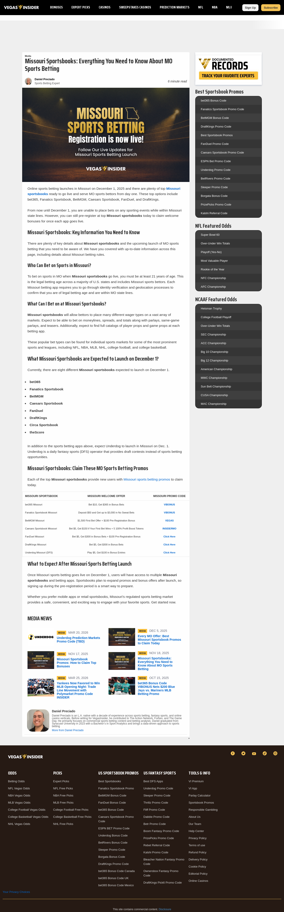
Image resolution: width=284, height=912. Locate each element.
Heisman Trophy (211, 308)
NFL (200, 7)
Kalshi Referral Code (214, 213)
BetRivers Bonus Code (113, 842)
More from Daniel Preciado (68, 730)
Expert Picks (80, 7)
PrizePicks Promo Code (216, 204)
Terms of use (197, 845)
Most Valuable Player (214, 260)
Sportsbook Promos (201, 802)
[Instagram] (276, 753)
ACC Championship (213, 343)
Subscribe (271, 7)
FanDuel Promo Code (215, 144)
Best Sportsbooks (109, 781)
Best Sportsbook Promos (217, 135)
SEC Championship (213, 334)
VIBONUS (169, 504)
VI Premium (196, 781)
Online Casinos (198, 880)
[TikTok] (265, 753)
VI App (193, 788)
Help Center (196, 831)
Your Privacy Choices (16, 892)
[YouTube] (254, 753)
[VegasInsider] (26, 757)
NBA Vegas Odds (19, 795)
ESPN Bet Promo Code (216, 161)
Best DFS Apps (153, 781)
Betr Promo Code (155, 824)
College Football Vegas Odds (26, 809)
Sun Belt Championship (216, 386)
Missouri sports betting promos (147, 479)
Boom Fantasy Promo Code (161, 831)
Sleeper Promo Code (214, 187)
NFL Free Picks (63, 788)
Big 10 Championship (214, 351)
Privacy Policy (198, 838)
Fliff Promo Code (154, 809)
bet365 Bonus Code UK (113, 878)
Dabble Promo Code (157, 816)
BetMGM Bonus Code (215, 118)
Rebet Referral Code (157, 845)
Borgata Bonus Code (214, 196)
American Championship (216, 369)
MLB (229, 7)
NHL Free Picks (63, 824)
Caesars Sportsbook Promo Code (222, 152)
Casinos (104, 7)
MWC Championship (214, 377)
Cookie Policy (197, 866)
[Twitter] (244, 753)
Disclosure (165, 909)
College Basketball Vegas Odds (28, 816)
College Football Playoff (216, 317)
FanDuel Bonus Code (112, 802)
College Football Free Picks (71, 809)
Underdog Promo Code (216, 170)
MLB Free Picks (63, 802)
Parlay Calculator (200, 795)
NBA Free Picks (63, 795)
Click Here (170, 536)
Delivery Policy (198, 859)
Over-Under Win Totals (215, 243)
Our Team (195, 824)
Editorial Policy (198, 873)
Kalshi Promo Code (156, 852)
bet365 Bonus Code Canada (116, 871)
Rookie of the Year (212, 269)
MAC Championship (214, 403)
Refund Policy (197, 852)
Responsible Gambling (203, 809)
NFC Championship (213, 278)
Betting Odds (16, 781)
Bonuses (56, 7)
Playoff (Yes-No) (211, 252)
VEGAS (169, 520)
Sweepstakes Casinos (135, 7)
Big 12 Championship (214, 360)
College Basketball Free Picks (72, 816)
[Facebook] (233, 753)
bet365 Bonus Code (213, 100)
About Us (194, 816)
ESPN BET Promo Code (114, 828)
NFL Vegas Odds (19, 788)
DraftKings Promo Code (216, 126)
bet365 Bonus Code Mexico (116, 885)
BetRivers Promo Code (215, 178)
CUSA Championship (214, 395)
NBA (214, 7)
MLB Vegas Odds (19, 802)
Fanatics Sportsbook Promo (116, 788)
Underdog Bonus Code (113, 835)
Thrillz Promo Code (156, 802)
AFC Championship (213, 286)
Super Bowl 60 (210, 234)
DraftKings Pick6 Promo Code (163, 882)
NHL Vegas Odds (19, 824)
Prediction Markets (174, 7)
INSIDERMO (169, 528)
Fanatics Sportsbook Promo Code (222, 109)
